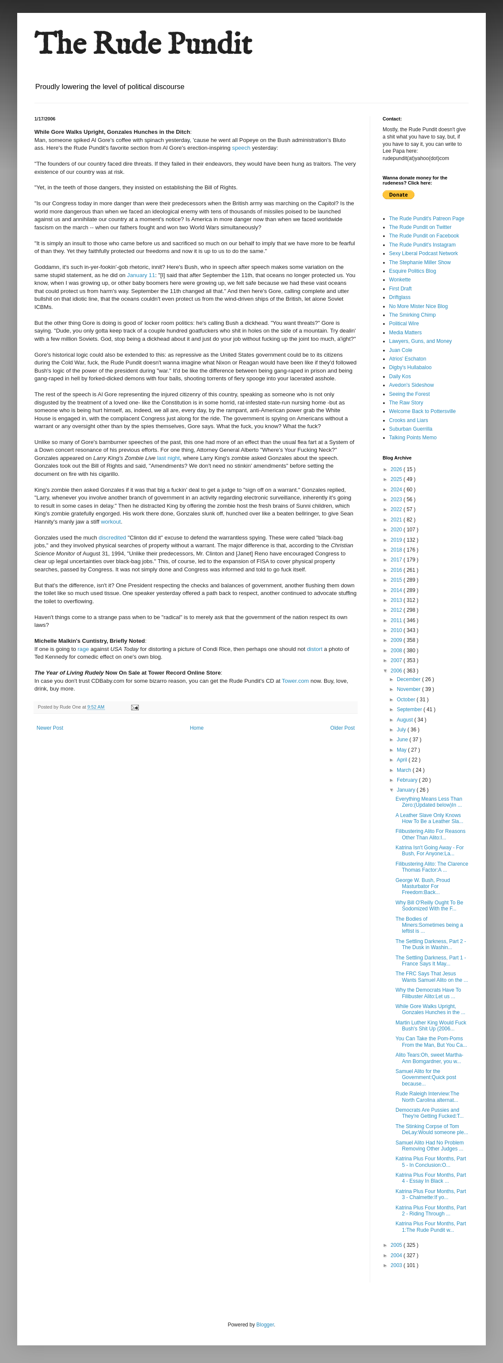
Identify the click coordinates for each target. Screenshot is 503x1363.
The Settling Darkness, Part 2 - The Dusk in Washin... (431, 944)
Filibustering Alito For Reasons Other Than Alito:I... (431, 834)
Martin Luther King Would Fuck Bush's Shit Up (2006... (431, 1026)
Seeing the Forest (409, 394)
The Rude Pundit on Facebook (424, 236)
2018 (397, 550)
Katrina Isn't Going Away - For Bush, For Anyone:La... (430, 851)
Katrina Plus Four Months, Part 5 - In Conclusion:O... (431, 1162)
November (409, 689)
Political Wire (404, 324)
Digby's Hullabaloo (410, 367)
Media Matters (405, 333)
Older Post (342, 728)
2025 (397, 479)
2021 (397, 520)
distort (314, 649)
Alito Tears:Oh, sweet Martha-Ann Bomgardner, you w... (429, 1058)
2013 (397, 600)
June (403, 740)
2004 (397, 1255)
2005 (397, 1245)
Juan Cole (400, 350)
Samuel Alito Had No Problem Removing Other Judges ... (430, 1146)
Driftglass (400, 297)
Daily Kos (400, 376)
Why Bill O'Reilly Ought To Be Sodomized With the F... (429, 906)
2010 (397, 630)
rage (83, 649)
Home (197, 728)
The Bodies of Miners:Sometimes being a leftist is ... (429, 925)
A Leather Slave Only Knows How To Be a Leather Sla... (429, 818)
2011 (397, 620)
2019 (397, 540)
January (407, 790)
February (408, 780)
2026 (397, 469)
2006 (397, 671)
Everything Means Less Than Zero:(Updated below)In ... (429, 802)
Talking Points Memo (413, 438)
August (405, 720)
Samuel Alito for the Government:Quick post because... (426, 1077)
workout (111, 521)
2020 (397, 530)
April (402, 760)
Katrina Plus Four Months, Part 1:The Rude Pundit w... (431, 1227)
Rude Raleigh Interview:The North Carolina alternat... (427, 1097)
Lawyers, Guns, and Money (420, 341)
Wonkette (400, 280)
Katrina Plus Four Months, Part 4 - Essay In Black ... (431, 1178)
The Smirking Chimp (412, 315)
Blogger (265, 1325)
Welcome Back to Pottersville (422, 411)
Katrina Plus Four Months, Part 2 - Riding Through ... (431, 1211)
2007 (397, 660)
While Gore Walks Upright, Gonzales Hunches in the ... (430, 1009)
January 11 (141, 275)
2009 (397, 640)
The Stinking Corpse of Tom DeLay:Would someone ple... (432, 1129)
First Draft (400, 289)
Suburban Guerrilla (410, 429)
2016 (397, 570)
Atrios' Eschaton (407, 359)
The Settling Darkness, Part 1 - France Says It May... (431, 961)
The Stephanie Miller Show (420, 262)
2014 (397, 590)
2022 (397, 509)
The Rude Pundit (143, 46)
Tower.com (295, 681)
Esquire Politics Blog (412, 271)
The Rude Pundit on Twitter (420, 227)
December (409, 679)
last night (168, 458)
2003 (397, 1265)
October (407, 700)
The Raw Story (406, 403)
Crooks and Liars (408, 420)
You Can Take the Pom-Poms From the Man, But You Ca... (431, 1042)
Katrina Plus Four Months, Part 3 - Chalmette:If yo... (431, 1194)
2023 (397, 499)
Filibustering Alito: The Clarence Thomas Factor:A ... (432, 867)
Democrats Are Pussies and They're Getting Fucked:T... (430, 1113)
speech (241, 148)
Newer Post (50, 728)
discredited (112, 537)
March (405, 770)
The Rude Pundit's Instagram (422, 245)
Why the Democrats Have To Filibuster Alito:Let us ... (428, 993)
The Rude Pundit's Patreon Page (426, 219)
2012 (397, 610)
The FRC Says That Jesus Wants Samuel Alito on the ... (432, 977)
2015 (397, 580)
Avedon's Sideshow (411, 385)
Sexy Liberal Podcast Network (423, 253)
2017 (397, 560)
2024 (397, 490)
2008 (397, 651)
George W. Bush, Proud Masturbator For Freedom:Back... (423, 886)
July (402, 730)
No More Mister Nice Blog (418, 306)
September (410, 709)
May (402, 750)
